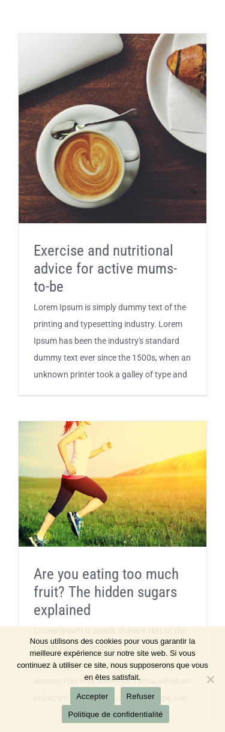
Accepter (92, 696)
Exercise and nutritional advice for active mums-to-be (105, 268)
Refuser (141, 696)
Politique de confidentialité (115, 714)
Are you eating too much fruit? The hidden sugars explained (106, 592)
